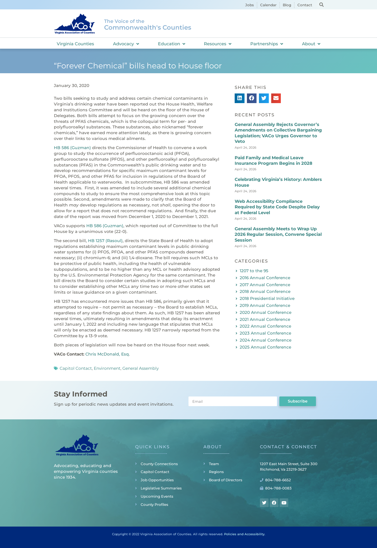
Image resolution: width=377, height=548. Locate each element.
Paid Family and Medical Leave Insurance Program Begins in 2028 (273, 160)
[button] (321, 4)
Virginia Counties (75, 43)
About (311, 43)
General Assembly (140, 368)
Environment (107, 368)
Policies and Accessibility (244, 534)
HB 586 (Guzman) (72, 147)
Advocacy (126, 43)
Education (171, 43)
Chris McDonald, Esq (107, 354)
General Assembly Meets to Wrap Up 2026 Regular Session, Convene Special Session (278, 234)
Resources (217, 43)
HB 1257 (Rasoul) (105, 240)
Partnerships (266, 43)
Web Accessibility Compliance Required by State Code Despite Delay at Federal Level (277, 207)
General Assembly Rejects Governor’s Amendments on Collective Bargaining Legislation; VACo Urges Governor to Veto (278, 133)
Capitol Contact (76, 368)
